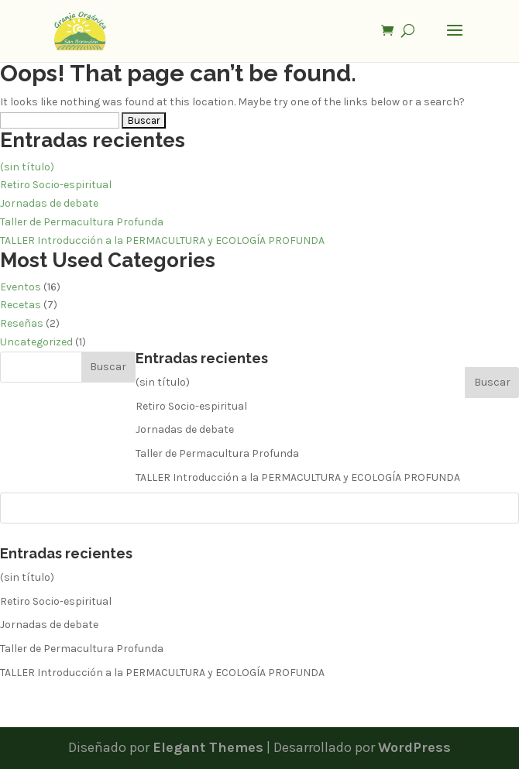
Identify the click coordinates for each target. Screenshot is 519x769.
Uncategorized (36, 341)
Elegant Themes (208, 747)
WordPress (414, 747)
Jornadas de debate (49, 203)
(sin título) (27, 166)
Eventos (20, 287)
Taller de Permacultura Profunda (81, 221)
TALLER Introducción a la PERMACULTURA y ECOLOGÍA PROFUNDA (162, 240)
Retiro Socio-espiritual (56, 184)
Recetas (20, 304)
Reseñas (21, 323)
